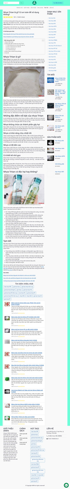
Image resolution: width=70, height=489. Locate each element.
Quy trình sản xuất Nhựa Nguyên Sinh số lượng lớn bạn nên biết (19, 278)
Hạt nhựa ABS (52, 21)
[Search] (11, 3)
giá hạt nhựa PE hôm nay (10, 293)
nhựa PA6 (22, 296)
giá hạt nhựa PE (38, 296)
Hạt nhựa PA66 (52, 32)
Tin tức (46, 7)
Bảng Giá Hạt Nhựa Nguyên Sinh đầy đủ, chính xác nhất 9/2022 (19, 275)
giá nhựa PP (7, 299)
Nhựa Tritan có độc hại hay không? (13, 51)
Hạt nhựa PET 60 (52, 48)
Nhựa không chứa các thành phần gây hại (16, 45)
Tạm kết (7, 53)
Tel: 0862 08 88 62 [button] (57, 3)
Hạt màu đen (51, 18)
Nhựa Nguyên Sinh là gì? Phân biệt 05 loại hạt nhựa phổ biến (18, 34)
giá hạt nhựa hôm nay (27, 286)
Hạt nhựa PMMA (52, 40)
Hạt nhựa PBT (7, 286)
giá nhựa (19, 289)
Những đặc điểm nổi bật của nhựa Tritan (14, 43)
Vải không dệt (52, 68)
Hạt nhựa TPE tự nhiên (54, 51)
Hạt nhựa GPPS (52, 26)
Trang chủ (19, 7)
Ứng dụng (40, 7)
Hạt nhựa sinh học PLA (59, 126)
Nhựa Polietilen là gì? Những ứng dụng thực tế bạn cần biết (18, 36)
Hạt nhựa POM (52, 70)
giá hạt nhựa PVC (27, 289)
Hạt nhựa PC (51, 37)
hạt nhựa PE (22, 293)
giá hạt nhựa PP (31, 293)
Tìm (22, 3)
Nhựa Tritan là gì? (9, 42)
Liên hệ (51, 7)
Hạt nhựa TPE (52, 43)
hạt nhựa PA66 (35, 464)
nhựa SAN (29, 296)
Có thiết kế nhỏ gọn (11, 49)
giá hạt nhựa (16, 286)
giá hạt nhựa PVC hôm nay (11, 296)
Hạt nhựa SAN (52, 65)
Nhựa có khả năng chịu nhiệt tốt (14, 46)
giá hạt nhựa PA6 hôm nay (37, 460)
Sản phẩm (33, 7)
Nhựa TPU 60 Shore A (59, 116)
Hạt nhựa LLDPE (52, 62)
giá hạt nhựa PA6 (35, 456)
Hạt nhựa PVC (52, 59)
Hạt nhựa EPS (52, 23)
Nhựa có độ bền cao (11, 48)
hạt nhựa (9, 270)
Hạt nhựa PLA (52, 56)
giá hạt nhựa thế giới (9, 289)
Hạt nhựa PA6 (52, 29)
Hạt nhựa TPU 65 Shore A (55, 45)
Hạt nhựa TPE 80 (52, 54)
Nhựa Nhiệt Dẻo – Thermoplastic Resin (60, 79)
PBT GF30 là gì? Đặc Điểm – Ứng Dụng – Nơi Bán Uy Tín (60, 92)
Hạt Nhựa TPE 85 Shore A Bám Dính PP (60, 105)
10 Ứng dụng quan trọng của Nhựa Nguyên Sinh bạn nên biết (19, 281)
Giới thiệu (26, 7)
